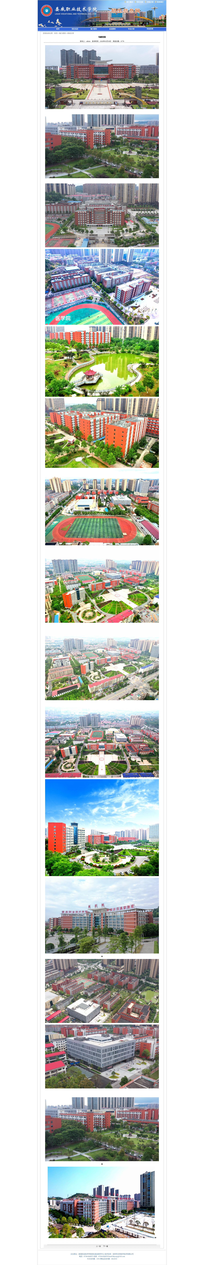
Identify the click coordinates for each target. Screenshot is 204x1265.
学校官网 (150, 29)
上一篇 (98, 1246)
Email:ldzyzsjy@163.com (116, 1256)
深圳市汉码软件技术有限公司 (123, 1254)
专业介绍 (131, 29)
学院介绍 (150, 2)
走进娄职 (112, 29)
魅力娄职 (93, 29)
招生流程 (140, 2)
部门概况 (130, 2)
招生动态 (75, 29)
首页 (57, 29)
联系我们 (160, 2)
